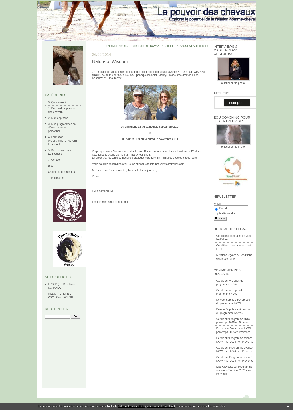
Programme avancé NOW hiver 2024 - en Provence (234, 370)
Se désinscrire (225, 213)
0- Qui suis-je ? (57, 102)
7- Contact (54, 159)
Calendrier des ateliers (61, 171)
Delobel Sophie (225, 299)
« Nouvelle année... (117, 45)
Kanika (220, 328)
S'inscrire (222, 208)
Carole (220, 280)
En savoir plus (216, 406)
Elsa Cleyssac (224, 366)
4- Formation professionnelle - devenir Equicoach (62, 141)
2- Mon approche (58, 118)
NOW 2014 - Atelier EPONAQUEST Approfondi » (179, 45)
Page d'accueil (139, 45)
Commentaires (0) (103, 190)
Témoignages (56, 177)
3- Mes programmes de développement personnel (62, 127)
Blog (51, 165)
